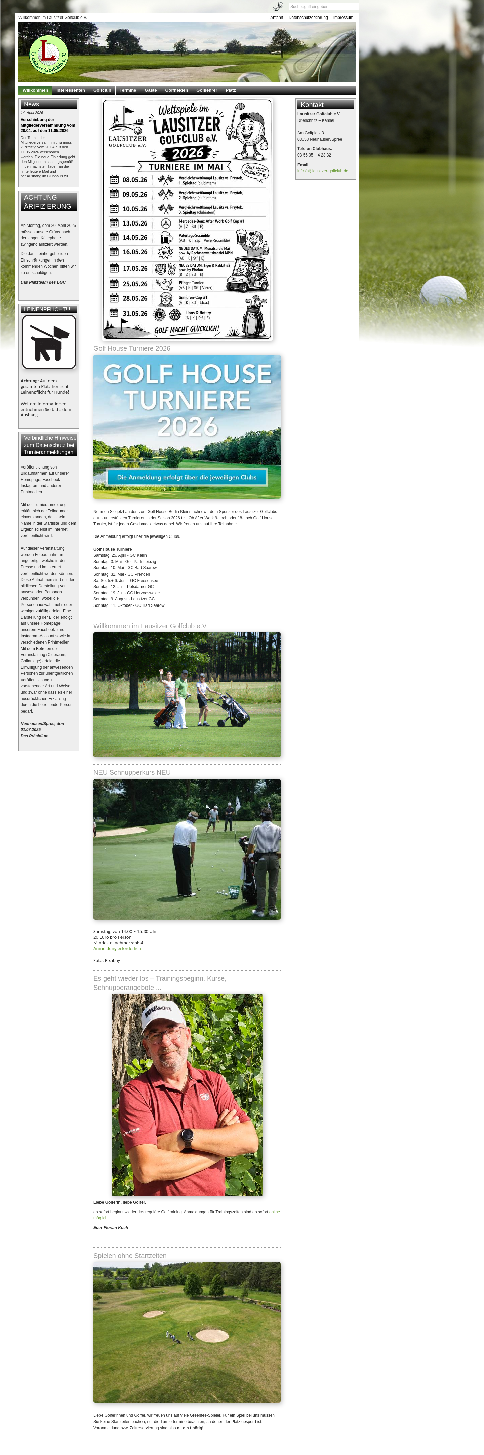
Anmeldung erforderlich (117, 948)
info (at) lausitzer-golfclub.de (322, 171)
